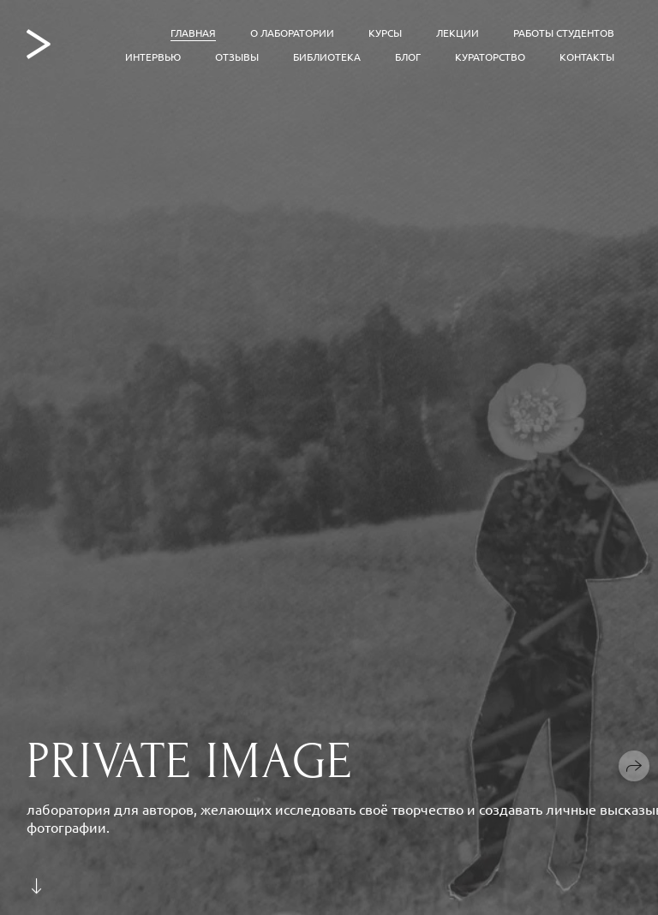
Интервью (153, 56)
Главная (193, 32)
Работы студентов (563, 32)
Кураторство (490, 56)
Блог (408, 56)
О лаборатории (292, 32)
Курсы (385, 32)
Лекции (457, 32)
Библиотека (327, 56)
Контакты (586, 56)
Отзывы (237, 56)
